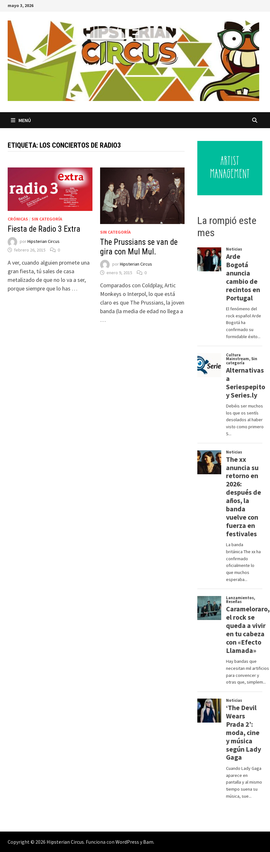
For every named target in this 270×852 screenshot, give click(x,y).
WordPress (127, 842)
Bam (148, 842)
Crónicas (18, 219)
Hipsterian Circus (43, 241)
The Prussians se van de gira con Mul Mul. (139, 246)
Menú (21, 120)
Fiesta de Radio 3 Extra (44, 229)
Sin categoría (47, 219)
